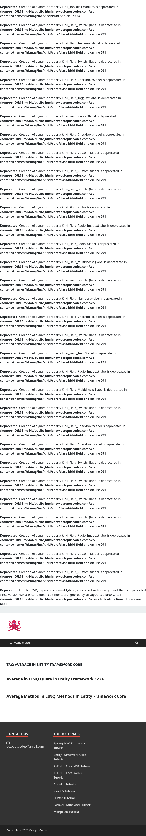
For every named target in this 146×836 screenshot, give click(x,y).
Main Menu (22, 643)
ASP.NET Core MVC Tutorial (73, 766)
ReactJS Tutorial (65, 791)
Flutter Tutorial (64, 798)
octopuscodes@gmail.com (25, 746)
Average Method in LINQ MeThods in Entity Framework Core (66, 696)
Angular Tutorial (65, 784)
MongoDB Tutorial (67, 812)
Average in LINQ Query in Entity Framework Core (55, 679)
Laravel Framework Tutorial (73, 805)
